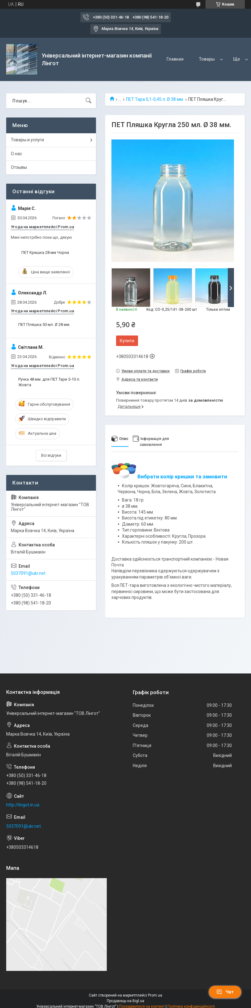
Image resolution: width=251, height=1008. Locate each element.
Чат (225, 992)
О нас (16, 153)
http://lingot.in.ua (22, 804)
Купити (127, 340)
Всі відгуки (51, 455)
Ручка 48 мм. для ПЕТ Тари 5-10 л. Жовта (49, 382)
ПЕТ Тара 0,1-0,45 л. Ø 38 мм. (155, 99)
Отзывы (19, 167)
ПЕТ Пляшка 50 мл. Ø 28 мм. (44, 324)
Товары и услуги (27, 139)
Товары (207, 59)
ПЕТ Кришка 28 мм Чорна (45, 252)
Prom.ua (155, 995)
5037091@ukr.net (28, 573)
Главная (175, 59)
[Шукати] (88, 100)
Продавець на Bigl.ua (125, 1001)
